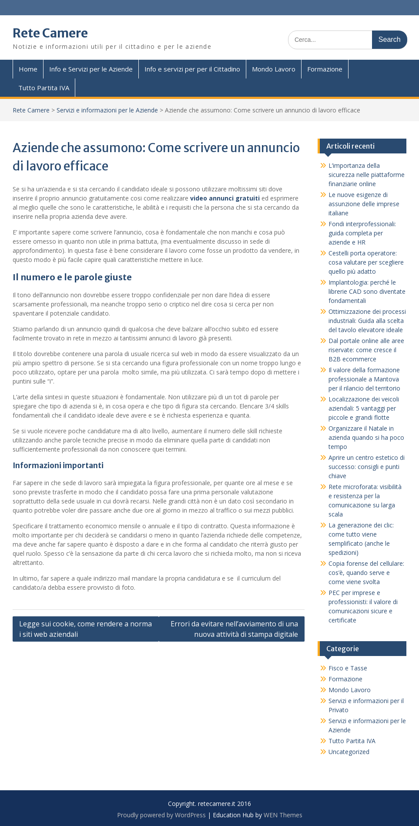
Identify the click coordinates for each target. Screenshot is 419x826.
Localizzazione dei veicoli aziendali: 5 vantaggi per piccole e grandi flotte (363, 408)
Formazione (324, 69)
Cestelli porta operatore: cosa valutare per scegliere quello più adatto (366, 262)
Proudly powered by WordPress (161, 815)
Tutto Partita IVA (43, 87)
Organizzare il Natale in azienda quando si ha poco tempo (366, 437)
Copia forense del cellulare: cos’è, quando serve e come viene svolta (366, 572)
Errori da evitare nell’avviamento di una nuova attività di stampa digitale (234, 629)
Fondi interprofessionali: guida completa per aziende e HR (362, 233)
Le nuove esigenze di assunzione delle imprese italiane (363, 203)
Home (28, 69)
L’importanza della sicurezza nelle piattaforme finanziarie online (366, 174)
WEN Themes (283, 815)
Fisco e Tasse (347, 668)
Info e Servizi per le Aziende (91, 69)
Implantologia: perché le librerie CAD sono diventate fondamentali (367, 291)
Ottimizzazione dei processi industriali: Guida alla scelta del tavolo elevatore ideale (367, 320)
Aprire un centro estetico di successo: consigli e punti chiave (366, 466)
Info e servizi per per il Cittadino (192, 69)
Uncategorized (348, 752)
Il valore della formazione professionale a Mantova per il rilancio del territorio (364, 379)
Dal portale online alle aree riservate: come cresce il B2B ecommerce (366, 350)
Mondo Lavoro (273, 69)
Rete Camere (50, 33)
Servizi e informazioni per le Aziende (107, 110)
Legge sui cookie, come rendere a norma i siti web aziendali (85, 629)
